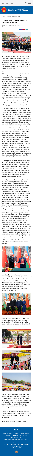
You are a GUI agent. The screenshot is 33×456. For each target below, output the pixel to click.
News (9, 17)
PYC (26, 29)
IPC (7, 3)
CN (20, 29)
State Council (7, 433)
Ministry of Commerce (22, 433)
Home (3, 17)
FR (22, 29)
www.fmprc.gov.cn (19, 443)
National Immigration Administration (16, 439)
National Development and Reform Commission (16, 436)
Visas (11, 3)
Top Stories (16, 17)
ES (24, 29)
